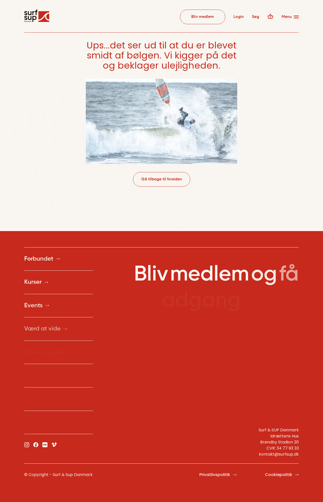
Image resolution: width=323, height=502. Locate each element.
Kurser (36, 282)
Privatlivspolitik (218, 475)
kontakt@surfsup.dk (279, 454)
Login (238, 17)
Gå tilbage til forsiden (161, 179)
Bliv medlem (202, 17)
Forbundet (42, 259)
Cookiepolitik (282, 475)
